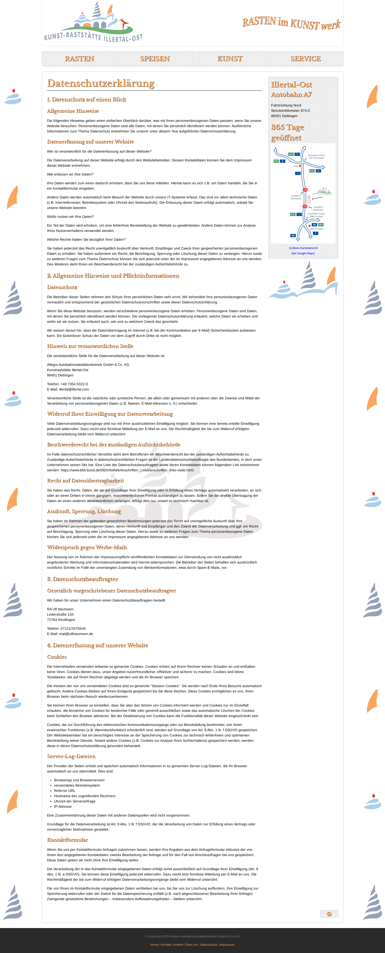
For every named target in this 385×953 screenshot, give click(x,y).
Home (154, 944)
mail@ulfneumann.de (76, 634)
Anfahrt (178, 944)
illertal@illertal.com (74, 389)
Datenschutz (208, 944)
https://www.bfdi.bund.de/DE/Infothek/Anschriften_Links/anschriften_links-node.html (127, 470)
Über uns (191, 944)
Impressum (227, 944)
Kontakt (166, 944)
